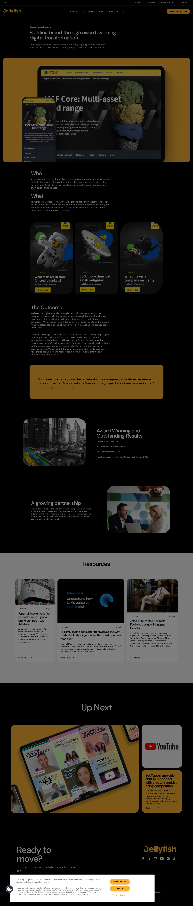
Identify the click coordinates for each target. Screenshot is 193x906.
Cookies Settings (120, 895)
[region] (82, 888)
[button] (9, 889)
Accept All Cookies (119, 882)
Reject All (119, 888)
